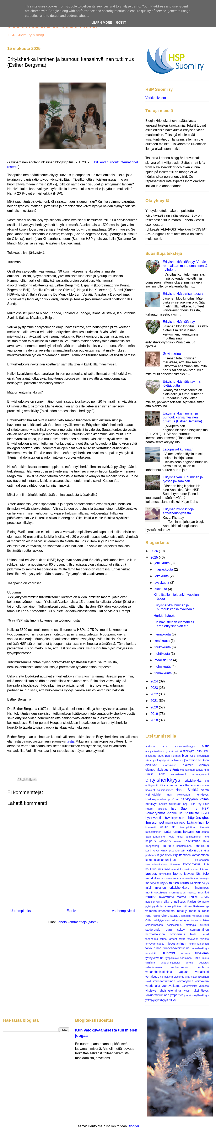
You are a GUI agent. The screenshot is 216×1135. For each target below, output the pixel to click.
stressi (204, 925)
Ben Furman (173, 755)
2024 (155, 681)
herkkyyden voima (195, 799)
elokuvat (151, 765)
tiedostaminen (176, 943)
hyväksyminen (174, 817)
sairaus (175, 915)
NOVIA (204, 897)
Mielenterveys (199, 883)
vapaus (183, 971)
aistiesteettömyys (184, 746)
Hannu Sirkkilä (187, 790)
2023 (155, 688)
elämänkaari (187, 769)
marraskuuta (164, 569)
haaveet (150, 790)
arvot (160, 755)
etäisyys (150, 785)
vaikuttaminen (153, 967)
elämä (174, 769)
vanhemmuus (179, 967)
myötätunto (166, 897)
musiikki (203, 892)
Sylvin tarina (172, 353)
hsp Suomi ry (184, 808)
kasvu (177, 841)
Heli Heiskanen (178, 794)
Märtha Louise (187, 897)
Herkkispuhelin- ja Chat (162, 799)
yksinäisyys (201, 990)
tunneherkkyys (200, 948)
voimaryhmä (185, 981)
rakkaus (187, 906)
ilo (207, 822)
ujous (205, 958)
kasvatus (165, 841)
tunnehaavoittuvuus (176, 948)
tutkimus (185, 953)
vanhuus (203, 967)
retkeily (182, 911)
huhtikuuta (163, 653)
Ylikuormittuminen (157, 995)
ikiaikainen (172, 822)
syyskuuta (162, 582)
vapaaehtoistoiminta (158, 971)
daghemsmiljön (179, 760)
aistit (205, 746)
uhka (197, 958)
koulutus (151, 869)
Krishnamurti (171, 869)
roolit (205, 911)
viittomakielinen (200, 976)
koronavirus (191, 864)
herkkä (163, 804)
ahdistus (150, 746)
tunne (157, 948)
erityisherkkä (193, 780)
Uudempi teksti (21, 911)
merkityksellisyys (156, 883)
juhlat (180, 836)
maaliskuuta (164, 660)
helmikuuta (163, 666)
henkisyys (202, 794)
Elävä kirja (202, 769)
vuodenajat (152, 985)
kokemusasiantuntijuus (160, 859)
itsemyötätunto (188, 827)
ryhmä (165, 915)
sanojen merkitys (191, 915)
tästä (70, 741)
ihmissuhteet (154, 822)
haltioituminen (165, 790)
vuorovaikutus (171, 985)
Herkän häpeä (164, 615)
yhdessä (204, 985)
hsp (185, 804)
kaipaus (150, 841)
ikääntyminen (195, 822)
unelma (150, 962)
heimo (205, 790)
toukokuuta (163, 647)
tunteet (169, 953)
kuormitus (186, 869)
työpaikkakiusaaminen (179, 958)
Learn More (101, 23)
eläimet (188, 765)
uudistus (204, 962)
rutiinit (156, 915)
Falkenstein (193, 785)
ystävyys (162, 1000)
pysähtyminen (161, 906)
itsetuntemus (172, 831)
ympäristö (176, 995)
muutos (150, 897)
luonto (177, 873)
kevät (156, 850)
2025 (155, 557)
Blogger (133, 1126)
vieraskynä (166, 976)
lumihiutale (165, 873)
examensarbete (174, 785)
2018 (155, 720)
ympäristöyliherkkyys (196, 995)
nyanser (150, 901)
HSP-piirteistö (189, 813)
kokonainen (202, 859)
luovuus (189, 873)
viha (187, 976)
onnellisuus (178, 901)
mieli (148, 887)
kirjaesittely (164, 855)
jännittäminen (193, 836)
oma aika (162, 901)
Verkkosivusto (155, 98)
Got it (121, 23)
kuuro (196, 869)
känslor (204, 869)
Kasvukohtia (192, 841)
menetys (204, 878)
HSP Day (195, 804)
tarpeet (173, 938)
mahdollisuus (154, 878)
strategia (191, 925)
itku (174, 827)
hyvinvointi (153, 817)
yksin (187, 990)
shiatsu (204, 920)
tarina (163, 938)
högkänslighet (198, 817)
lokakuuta (162, 576)
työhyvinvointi (154, 958)
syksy (181, 929)
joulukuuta (163, 563)
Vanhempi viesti (123, 911)
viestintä (179, 976)
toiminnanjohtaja (199, 943)
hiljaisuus (175, 804)
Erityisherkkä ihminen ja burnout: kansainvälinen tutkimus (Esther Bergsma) (182, 417)
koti (206, 864)
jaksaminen (191, 831)
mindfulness (201, 887)
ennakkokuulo (179, 774)
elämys (204, 765)
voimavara (202, 981)
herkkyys (151, 804)
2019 (155, 714)
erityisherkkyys (162, 780)
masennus (170, 878)
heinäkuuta (163, 634)
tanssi (205, 934)
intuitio (164, 827)
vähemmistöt (189, 985)
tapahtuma (151, 938)
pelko (205, 901)
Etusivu (72, 911)
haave (205, 785)
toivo (148, 948)
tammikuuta (164, 673)
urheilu (189, 962)
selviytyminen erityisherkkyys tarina (175, 920)
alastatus (150, 755)
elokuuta (161, 589)
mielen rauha (179, 883)
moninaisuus (177, 892)
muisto (192, 892)
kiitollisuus (194, 850)
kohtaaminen (200, 855)
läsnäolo (202, 873)
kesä (148, 850)
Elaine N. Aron (199, 760)
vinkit (148, 981)
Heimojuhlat (153, 794)
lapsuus (151, 873)
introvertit (150, 827)
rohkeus (194, 911)
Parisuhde (194, 901)
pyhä (148, 906)
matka (180, 878)
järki (206, 836)
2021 (155, 700)
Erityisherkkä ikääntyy (179, 321)
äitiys (172, 1000)
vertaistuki (202, 971)
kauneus (168, 846)
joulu (171, 836)
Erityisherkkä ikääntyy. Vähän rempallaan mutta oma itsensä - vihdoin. (185, 265)
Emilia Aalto (155, 774)
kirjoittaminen (182, 855)
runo (148, 915)
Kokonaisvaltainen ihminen (162, 864)
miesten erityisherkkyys (172, 887)
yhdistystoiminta (170, 990)
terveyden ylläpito (198, 938)
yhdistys (150, 990)
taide (193, 934)
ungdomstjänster (170, 962)
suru (169, 929)
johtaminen (159, 836)
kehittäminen (184, 846)
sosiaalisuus (174, 925)
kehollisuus (201, 846)
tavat (182, 938)
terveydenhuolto (154, 943)
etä (207, 780)
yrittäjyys (150, 1000)
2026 (155, 551)
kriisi (160, 869)
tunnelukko (151, 953)
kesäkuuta (163, 641)
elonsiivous (169, 765)
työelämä (202, 953)
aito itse (203, 751)
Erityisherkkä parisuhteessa (183, 293)
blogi (185, 755)
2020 (155, 707)
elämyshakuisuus (156, 769)
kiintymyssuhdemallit (173, 850)
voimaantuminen (164, 981)
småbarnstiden (154, 925)
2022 (155, 694)
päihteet (177, 906)
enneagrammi (201, 774)
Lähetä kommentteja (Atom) (77, 922)
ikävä (182, 822)
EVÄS (159, 785)
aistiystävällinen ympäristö (161, 751)
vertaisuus (152, 976)
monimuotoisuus (156, 892)
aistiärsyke (187, 751)
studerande (152, 929)
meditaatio (191, 878)
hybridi (205, 813)
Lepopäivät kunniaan (178, 449)
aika (164, 746)
